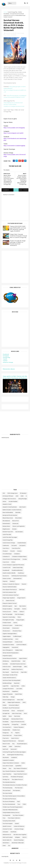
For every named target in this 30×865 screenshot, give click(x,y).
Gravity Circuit (18, 642)
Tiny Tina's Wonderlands (9, 804)
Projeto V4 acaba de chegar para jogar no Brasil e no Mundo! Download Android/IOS (18, 243)
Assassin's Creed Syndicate (10, 507)
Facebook (6, 354)
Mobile (20, 12)
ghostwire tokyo (17, 631)
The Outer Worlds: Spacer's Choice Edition (14, 796)
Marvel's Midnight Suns (8, 699)
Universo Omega (8, 362)
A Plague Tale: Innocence (9, 498)
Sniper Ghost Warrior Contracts (11, 763)
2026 (22, 496)
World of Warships (19, 840)
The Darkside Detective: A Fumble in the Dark (15, 785)
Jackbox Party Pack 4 (17, 669)
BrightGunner (6, 529)
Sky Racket (6, 757)
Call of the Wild (7, 534)
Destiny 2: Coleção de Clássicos (11, 584)
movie (13, 710)
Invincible (5, 664)
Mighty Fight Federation (14, 702)
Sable (10, 746)
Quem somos (15, 738)
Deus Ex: (24, 584)
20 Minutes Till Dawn (8, 496)
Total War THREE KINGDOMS (10, 809)
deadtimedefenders (17, 570)
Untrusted (5, 832)
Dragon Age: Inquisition (9, 598)
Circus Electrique (7, 554)
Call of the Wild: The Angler (10, 537)
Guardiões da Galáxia (8, 644)
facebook (25, 190)
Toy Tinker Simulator (18, 815)
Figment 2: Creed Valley (9, 617)
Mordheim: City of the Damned (11, 708)
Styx (10, 768)
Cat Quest (14, 545)
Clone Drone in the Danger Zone (11, 559)
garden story (18, 625)
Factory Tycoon (7, 611)
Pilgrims (17, 732)
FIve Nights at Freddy (8, 620)
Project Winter (18, 735)
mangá (12, 697)
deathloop (21, 573)
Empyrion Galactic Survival (9, 603)
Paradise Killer (6, 730)
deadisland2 (6, 570)
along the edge (22, 498)
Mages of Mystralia (7, 694)
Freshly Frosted (7, 622)
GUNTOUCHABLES (21, 644)
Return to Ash (6, 743)
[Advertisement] (15, 267)
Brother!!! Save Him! (8, 531)
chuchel (12, 551)
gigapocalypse (7, 636)
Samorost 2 (14, 749)
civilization (17, 554)
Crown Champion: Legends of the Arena (13, 565)
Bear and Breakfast (8, 512)
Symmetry (5, 776)
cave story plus (16, 548)
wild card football (7, 837)
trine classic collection (14, 818)
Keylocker (16, 683)
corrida (25, 559)
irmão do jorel (6, 666)
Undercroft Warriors (19, 826)
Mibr (4, 702)
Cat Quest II (22, 545)
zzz (9, 845)
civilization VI (6, 556)
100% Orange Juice (12, 493)
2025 (17, 496)
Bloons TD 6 (15, 520)
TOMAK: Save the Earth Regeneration (12, 807)
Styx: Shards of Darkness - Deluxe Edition (13, 771)
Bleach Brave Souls (8, 518)
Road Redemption (22, 743)
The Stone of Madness (8, 801)
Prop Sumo (6, 738)
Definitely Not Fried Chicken (19, 576)
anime (4, 501)
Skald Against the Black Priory (15, 754)
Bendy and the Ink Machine (10, 515)
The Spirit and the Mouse (9, 799)
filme (19, 617)
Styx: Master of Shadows (20, 768)
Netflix (4, 716)
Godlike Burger (17, 636)
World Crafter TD (7, 840)
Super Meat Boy (7, 774)
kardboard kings (7, 683)
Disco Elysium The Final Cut (10, 589)
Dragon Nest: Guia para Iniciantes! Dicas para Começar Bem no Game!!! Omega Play (18, 236)
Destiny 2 (12, 581)
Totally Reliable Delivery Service (11, 812)
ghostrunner (15, 628)
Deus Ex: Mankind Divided (9, 587)
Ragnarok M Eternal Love (9, 741)
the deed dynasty (7, 787)
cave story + (6, 548)
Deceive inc (6, 576)
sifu (4, 754)
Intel (24, 661)
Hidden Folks (18, 650)
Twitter (5, 361)
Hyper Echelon (23, 658)
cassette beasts (21, 542)
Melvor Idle (20, 699)
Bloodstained (6, 520)
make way (5, 697)
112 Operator (23, 493)
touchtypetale (6, 815)
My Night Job (6, 713)
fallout (15, 611)
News (10, 716)
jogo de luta (14, 672)
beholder (18, 512)
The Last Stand (6, 790)
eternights (17, 609)
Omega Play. (15, 724)
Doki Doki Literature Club (9, 592)
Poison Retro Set (7, 735)
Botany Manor (6, 526)
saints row (17, 746)
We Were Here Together (20, 834)
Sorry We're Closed (8, 765)
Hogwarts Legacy (7, 655)
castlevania (6, 545)
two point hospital (7, 823)
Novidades (6, 13)
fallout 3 (22, 611)
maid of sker (18, 694)
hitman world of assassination (10, 653)
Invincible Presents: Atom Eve (17, 664)
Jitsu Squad (6, 672)
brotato (14, 529)
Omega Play (6, 357)
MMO (24, 702)
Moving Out (20, 710)
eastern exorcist (10, 600)
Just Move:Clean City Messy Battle (11, 680)
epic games (23, 606)
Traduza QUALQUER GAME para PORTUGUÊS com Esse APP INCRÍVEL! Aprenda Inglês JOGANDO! (18, 229)
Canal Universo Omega (9, 542)
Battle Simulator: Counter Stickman (12, 509)
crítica (13, 562)
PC (12, 732)
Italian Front (6, 669)
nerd (25, 713)
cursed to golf (6, 567)
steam (4, 768)
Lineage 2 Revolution (8, 688)
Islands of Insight (17, 666)
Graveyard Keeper (7, 642)
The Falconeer (18, 787)
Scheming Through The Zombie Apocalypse (14, 752)
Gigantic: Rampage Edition (10, 633)
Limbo (23, 686)
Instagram (6, 356)
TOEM (24, 804)
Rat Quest (21, 741)
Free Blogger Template (21, 863)
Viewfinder (13, 832)
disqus (20, 190)
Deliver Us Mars (7, 578)
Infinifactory (6, 661)
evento (24, 609)
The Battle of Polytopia (17, 776)
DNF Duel (21, 589)
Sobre (23, 763)
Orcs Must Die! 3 (7, 727)
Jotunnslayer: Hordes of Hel (10, 675)
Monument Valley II (14, 705)
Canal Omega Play (12, 12)
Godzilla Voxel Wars (8, 639)
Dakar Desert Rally (18, 567)
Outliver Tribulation (19, 727)
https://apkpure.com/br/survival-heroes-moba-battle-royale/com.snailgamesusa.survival (14, 104)
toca (19, 804)
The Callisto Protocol (17, 779)
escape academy (7, 609)
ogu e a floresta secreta (17, 721)
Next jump (17, 716)
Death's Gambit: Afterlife (9, 573)
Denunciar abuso (9, 369)
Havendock (15, 647)
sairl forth (5, 749)
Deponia (5, 581)
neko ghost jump (16, 713)
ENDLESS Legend (7, 606)
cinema (19, 551)
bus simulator (19, 531)
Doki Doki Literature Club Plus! (10, 595)
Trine (4, 818)
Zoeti (4, 845)
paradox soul (16, 730)
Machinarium (6, 691)
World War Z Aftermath (18, 843)
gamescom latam (7, 625)
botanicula (15, 523)
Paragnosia (5, 732)
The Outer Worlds (7, 793)
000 (4, 493)
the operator (16, 790)
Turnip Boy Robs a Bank (9, 820)
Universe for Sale (7, 829)
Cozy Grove (6, 562)
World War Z (6, 843)
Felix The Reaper (19, 614)
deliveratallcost (17, 578)
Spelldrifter (18, 765)
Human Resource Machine (9, 658)
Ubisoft (17, 823)
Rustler (4, 746)
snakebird (14, 757)
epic (16, 606)
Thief (18, 801)
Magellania (15, 691)
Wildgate (17, 837)
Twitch (5, 359)
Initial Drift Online (15, 661)
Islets (25, 666)
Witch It (24, 837)
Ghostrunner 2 (6, 631)
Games (15, 622)
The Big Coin (6, 779)
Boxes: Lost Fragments (18, 526)
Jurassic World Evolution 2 (9, 677)
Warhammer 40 (7, 834)
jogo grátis (24, 672)
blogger (16, 190)
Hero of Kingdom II (8, 650)
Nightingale (6, 719)
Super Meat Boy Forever (20, 774)
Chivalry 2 (5, 551)
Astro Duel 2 (22, 507)
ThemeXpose (12, 863)
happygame (6, 647)
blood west (18, 518)
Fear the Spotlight (7, 614)
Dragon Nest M (21, 598)
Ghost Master (6, 628)
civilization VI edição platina (19, 556)
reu (13, 743)
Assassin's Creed (7, 504)
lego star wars (15, 686)
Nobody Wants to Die (17, 719)
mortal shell (6, 710)
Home (5, 12)
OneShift (23, 724)
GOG (16, 639)
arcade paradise (13, 501)
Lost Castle (19, 688)
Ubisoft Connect (7, 826)
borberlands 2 (6, 523)
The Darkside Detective (9, 782)
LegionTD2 (5, 686)
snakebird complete (8, 760)
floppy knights (20, 620)
